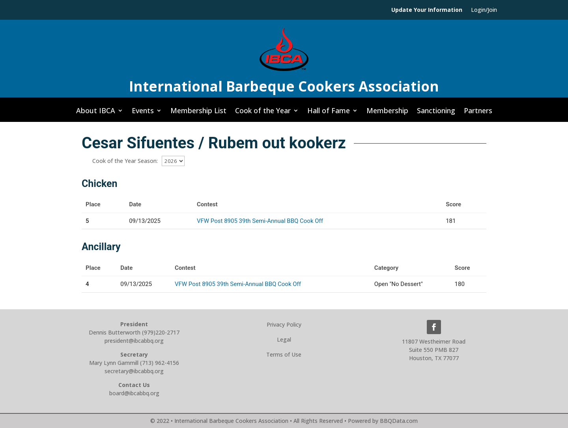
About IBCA (95, 112)
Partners (478, 112)
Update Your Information (426, 10)
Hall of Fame (328, 112)
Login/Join (484, 10)
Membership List (198, 112)
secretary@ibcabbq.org (134, 371)
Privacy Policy (284, 324)
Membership (387, 112)
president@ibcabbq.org (134, 340)
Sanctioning (436, 112)
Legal (284, 339)
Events (143, 112)
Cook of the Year (263, 112)
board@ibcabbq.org (134, 393)
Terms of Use (283, 354)
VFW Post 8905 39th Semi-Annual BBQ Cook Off (260, 220)
